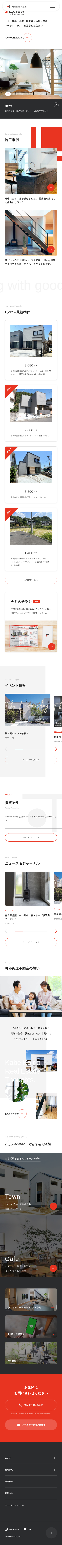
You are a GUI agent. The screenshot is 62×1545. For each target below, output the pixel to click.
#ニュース (9, 910)
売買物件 (9, 1481)
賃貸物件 (9, 1493)
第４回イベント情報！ (17, 733)
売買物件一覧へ (31, 580)
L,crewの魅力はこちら (15, 38)
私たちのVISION (12, 1114)
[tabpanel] (31, 49)
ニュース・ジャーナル (14, 1505)
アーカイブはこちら (31, 760)
